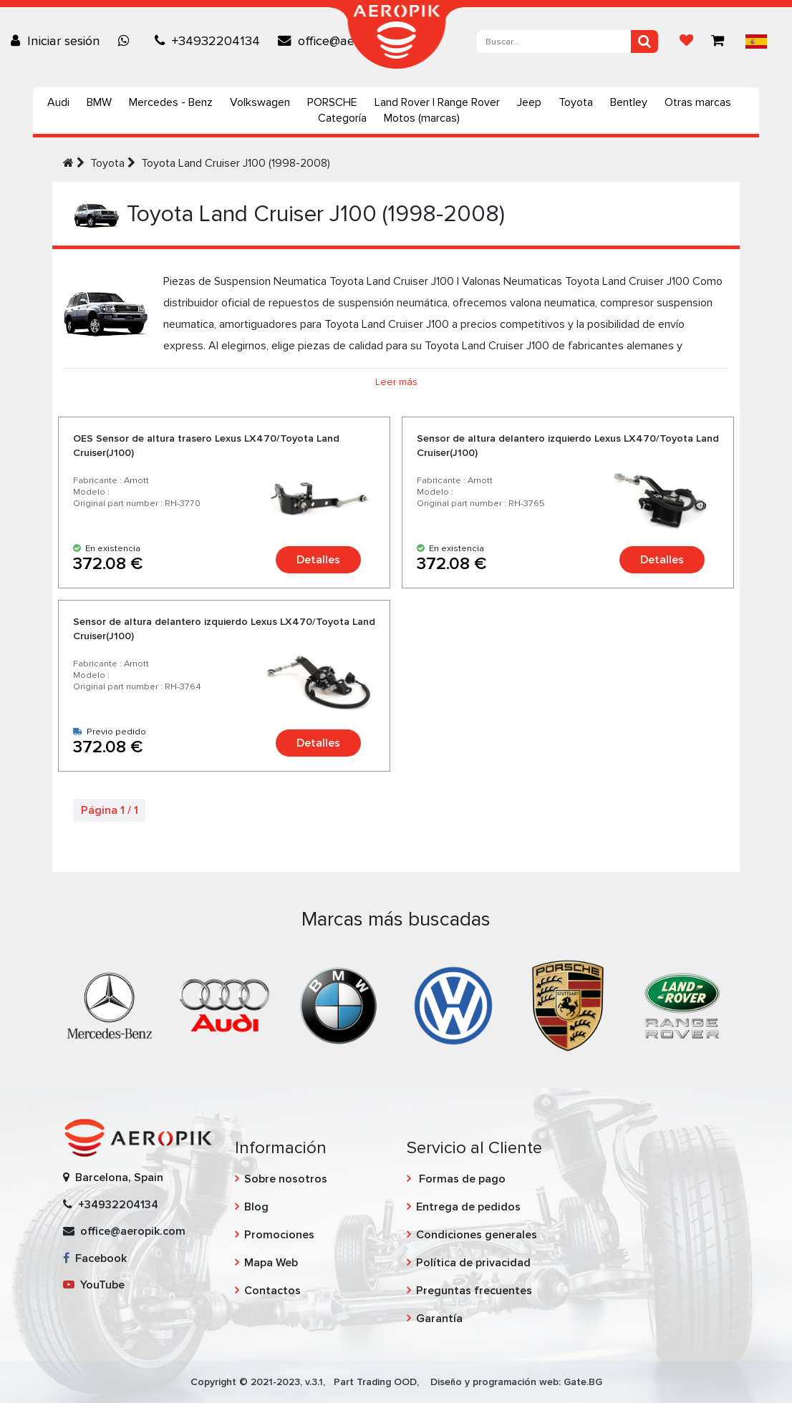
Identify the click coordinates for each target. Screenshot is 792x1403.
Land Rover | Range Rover (437, 102)
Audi (58, 102)
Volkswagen (260, 102)
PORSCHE (332, 102)
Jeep (529, 102)
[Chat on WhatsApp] (127, 41)
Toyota (576, 102)
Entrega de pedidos (468, 1207)
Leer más (396, 382)
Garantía (439, 1318)
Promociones (279, 1235)
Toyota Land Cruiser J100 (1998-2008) (235, 163)
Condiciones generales (476, 1235)
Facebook (95, 1258)
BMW (99, 102)
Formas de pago (461, 1179)
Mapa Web (271, 1263)
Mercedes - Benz (171, 102)
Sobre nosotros (285, 1179)
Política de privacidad (473, 1263)
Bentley (628, 102)
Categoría (342, 118)
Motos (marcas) (422, 118)
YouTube (94, 1285)
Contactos (272, 1290)
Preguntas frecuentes (474, 1290)
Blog (256, 1207)
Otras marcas (698, 102)
